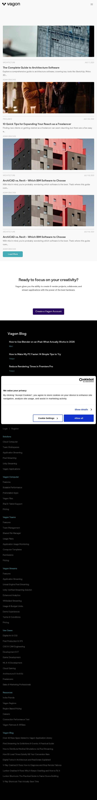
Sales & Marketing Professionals (17, 685)
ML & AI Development (12, 663)
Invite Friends (9, 698)
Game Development (12, 657)
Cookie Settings (48, 418)
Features (6, 482)
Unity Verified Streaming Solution (17, 590)
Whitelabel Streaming (12, 601)
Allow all (79, 418)
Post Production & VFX (13, 641)
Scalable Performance (12, 488)
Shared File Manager (12, 533)
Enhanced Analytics (11, 595)
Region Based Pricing (12, 709)
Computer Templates (12, 550)
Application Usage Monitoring (16, 544)
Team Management (11, 528)
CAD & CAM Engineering (14, 647)
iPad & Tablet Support (12, 504)
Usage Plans (8, 539)
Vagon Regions (9, 703)
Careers (6, 714)
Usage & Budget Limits (13, 606)
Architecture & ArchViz (13, 674)
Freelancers (8, 679)
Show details (81, 409)
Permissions (8, 555)
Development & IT (11, 652)
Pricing (6, 509)
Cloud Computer (10, 442)
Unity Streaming (10, 464)
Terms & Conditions (11, 617)
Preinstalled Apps (10, 493)
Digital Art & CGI (10, 636)
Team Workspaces (11, 447)
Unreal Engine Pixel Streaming (16, 585)
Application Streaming (12, 453)
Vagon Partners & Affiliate (14, 725)
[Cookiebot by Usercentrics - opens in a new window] (81, 380)
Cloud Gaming (9, 668)
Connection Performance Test (16, 720)
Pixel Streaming (9, 458)
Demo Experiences (11, 612)
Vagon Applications (11, 469)
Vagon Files (8, 499)
